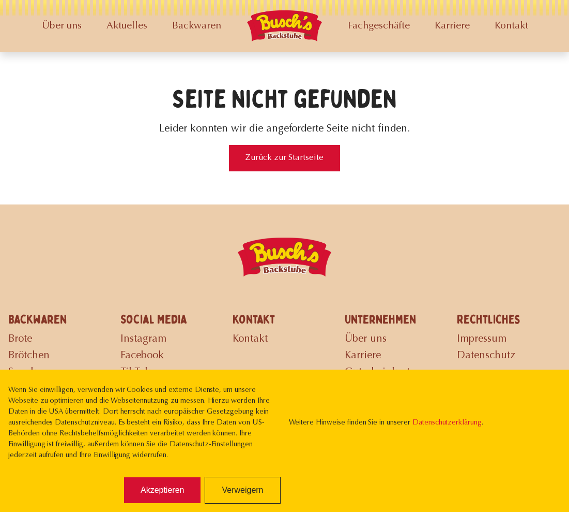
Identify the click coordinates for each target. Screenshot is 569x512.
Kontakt (511, 26)
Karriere (452, 26)
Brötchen (29, 355)
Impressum (481, 339)
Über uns (62, 26)
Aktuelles (126, 26)
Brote (20, 339)
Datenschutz (486, 355)
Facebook (142, 355)
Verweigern (242, 490)
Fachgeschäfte (379, 26)
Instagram (143, 339)
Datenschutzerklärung (447, 423)
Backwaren (196, 26)
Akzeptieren (162, 490)
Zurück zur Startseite (284, 158)
